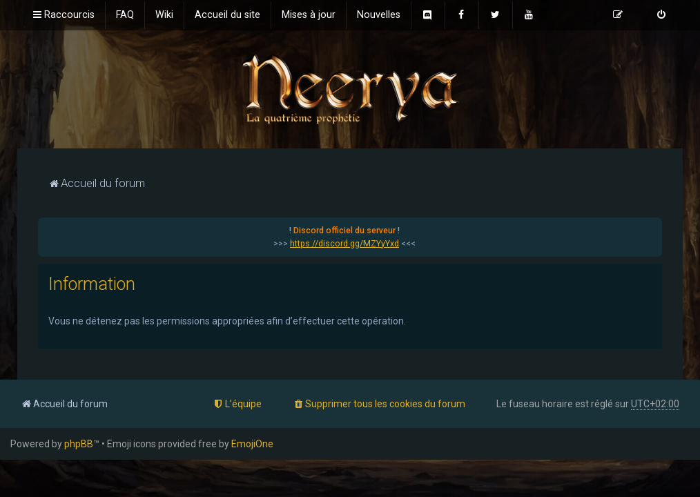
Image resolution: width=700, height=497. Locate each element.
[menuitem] (125, 15)
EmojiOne (252, 443)
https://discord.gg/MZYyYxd (344, 243)
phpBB (78, 443)
